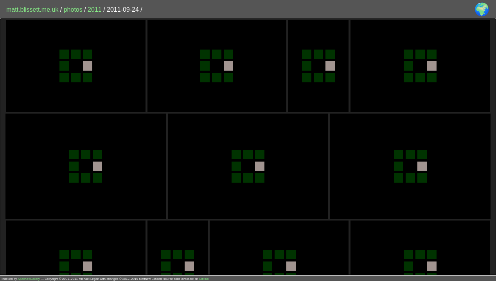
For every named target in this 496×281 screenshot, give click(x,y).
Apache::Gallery (29, 279)
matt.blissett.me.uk (32, 9)
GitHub (204, 279)
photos (73, 9)
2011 (95, 9)
